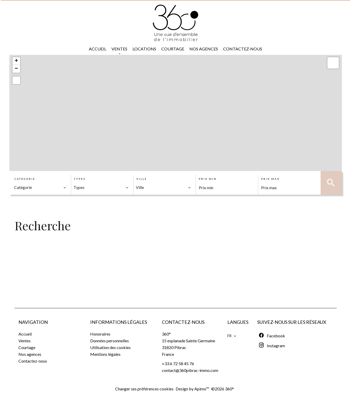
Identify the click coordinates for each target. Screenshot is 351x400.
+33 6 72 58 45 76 (178, 363)
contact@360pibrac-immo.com (190, 370)
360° (166, 333)
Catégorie (25, 178)
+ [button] (16, 61)
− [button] (16, 69)
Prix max (270, 178)
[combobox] (40, 187)
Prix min (208, 178)
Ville (141, 178)
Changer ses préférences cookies (144, 388)
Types (79, 178)
